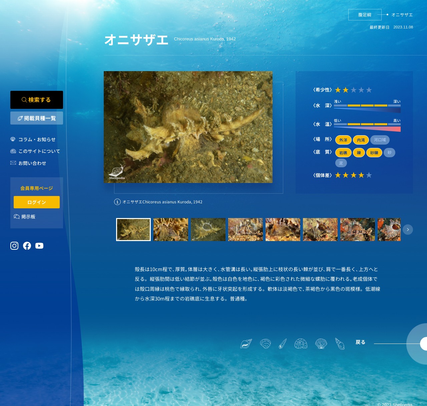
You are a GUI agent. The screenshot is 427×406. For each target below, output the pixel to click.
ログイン (36, 202)
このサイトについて (39, 151)
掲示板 (28, 216)
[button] (408, 229)
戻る (361, 341)
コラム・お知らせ (37, 139)
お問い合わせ (32, 163)
